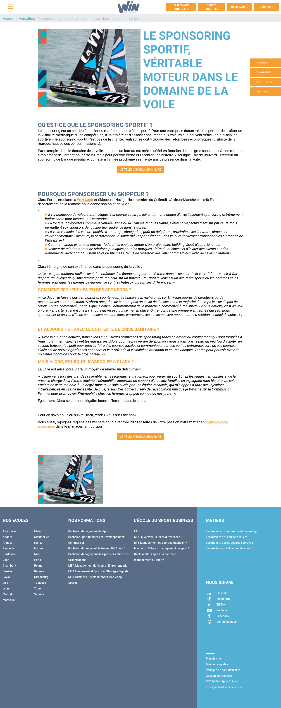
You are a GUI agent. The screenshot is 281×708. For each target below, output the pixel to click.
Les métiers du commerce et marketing (231, 531)
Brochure (266, 7)
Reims (38, 565)
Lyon (6, 588)
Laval (6, 577)
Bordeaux (9, 554)
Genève (8, 571)
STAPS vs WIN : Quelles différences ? (158, 537)
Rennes (39, 571)
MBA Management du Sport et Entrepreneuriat (98, 565)
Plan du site (213, 658)
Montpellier (41, 537)
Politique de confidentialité (223, 670)
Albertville (9, 531)
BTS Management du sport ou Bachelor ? (160, 542)
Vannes (39, 594)
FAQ (136, 531)
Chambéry (9, 565)
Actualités (27, 18)
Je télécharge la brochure (140, 169)
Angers (7, 537)
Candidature (239, 7)
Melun (38, 531)
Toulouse (40, 582)
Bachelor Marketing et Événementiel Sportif (96, 548)
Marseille (9, 600)
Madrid (7, 594)
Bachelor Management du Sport (88, 531)
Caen (6, 560)
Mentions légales (217, 664)
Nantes (38, 548)
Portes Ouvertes (211, 7)
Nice (37, 554)
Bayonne (8, 548)
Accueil (9, 18)
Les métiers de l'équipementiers (226, 537)
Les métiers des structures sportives (229, 542)
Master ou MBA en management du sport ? (161, 548)
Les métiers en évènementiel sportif (229, 548)
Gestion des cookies (219, 675)
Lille (5, 582)
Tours (38, 588)
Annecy (7, 542)
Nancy (38, 542)
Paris (37, 560)
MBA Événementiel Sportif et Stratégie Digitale (98, 571)
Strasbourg (41, 577)
